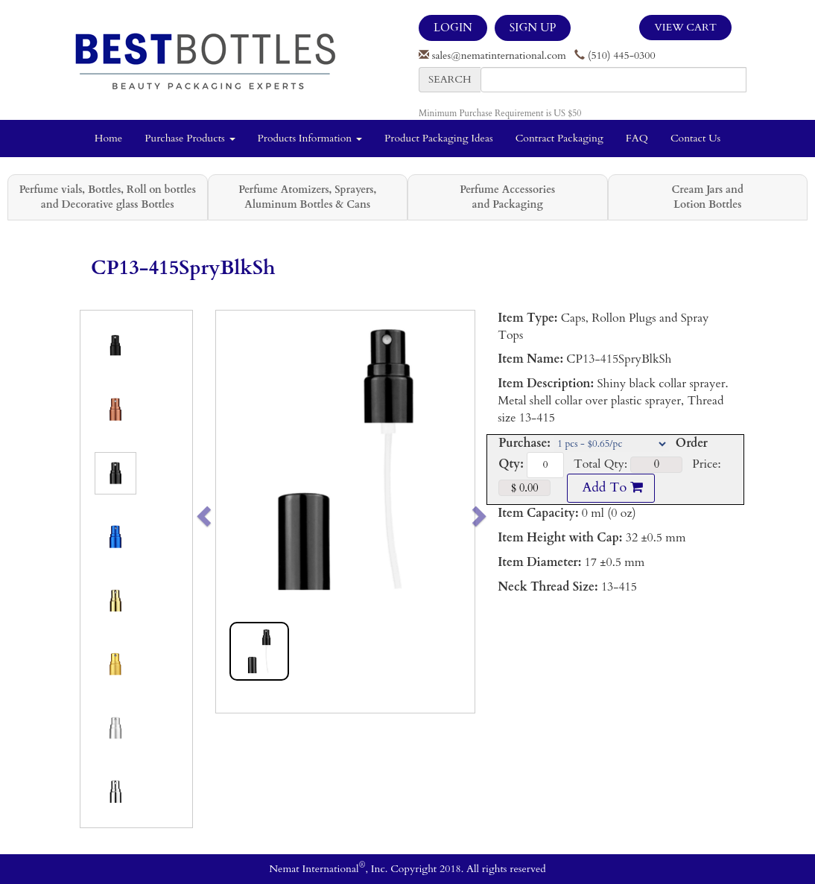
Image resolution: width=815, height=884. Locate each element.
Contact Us (695, 138)
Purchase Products (190, 138)
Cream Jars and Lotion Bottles (707, 197)
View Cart (685, 27)
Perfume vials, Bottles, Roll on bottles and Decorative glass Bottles (107, 197)
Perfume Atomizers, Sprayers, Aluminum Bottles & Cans (307, 197)
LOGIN (453, 27)
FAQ (637, 138)
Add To (611, 487)
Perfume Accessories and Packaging (507, 197)
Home (108, 138)
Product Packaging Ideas (438, 138)
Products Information (310, 138)
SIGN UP (533, 27)
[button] (229, 512)
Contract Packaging (559, 138)
